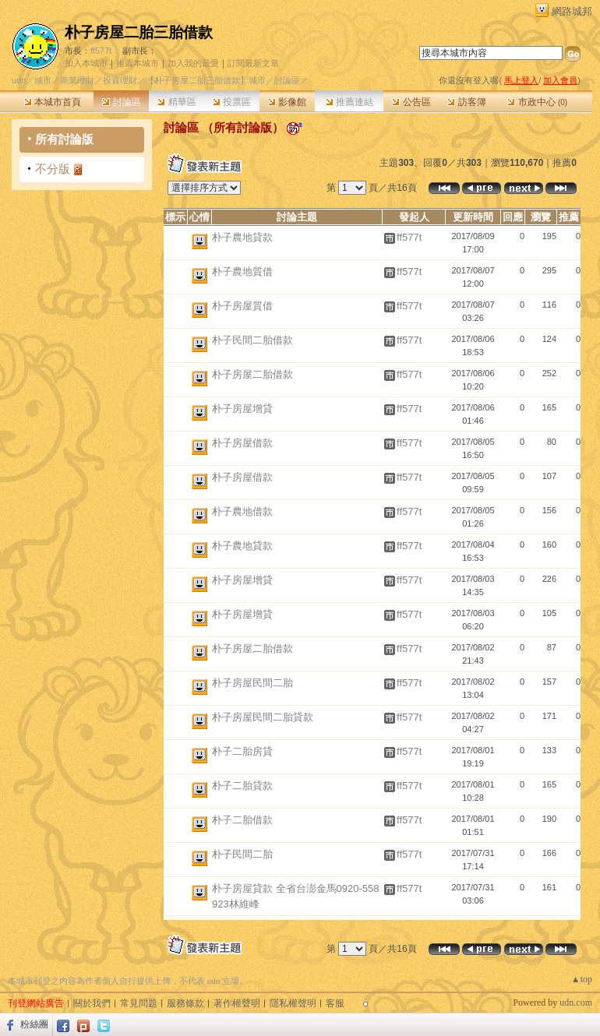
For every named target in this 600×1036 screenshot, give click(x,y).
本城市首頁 (52, 102)
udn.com (575, 1002)
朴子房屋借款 (242, 443)
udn (19, 80)
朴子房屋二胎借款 (252, 374)
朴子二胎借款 (242, 820)
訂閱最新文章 (253, 63)
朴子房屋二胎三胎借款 (139, 32)
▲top (581, 979)
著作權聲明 (237, 1003)
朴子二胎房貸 (242, 751)
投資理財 (120, 80)
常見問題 (138, 1003)
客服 (335, 1003)
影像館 (287, 102)
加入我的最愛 (193, 63)
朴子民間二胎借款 (252, 340)
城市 (42, 80)
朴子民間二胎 (242, 854)
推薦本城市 (137, 63)
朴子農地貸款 (242, 237)
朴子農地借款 (242, 511)
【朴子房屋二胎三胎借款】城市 (206, 80)
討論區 (121, 102)
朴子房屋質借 (242, 306)
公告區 (411, 102)
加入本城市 (86, 63)
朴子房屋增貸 (242, 408)
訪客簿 (466, 102)
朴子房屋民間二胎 (252, 683)
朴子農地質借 (242, 271)
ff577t (100, 50)
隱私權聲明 (293, 1003)
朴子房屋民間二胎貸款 (262, 717)
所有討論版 (64, 139)
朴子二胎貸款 (242, 785)
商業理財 (77, 80)
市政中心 (537, 102)
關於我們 (92, 1003)
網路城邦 (572, 11)
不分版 (52, 168)
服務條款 (185, 1003)
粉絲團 (34, 1024)
